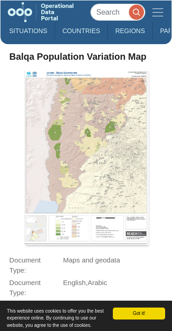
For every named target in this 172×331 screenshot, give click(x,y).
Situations (28, 30)
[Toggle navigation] (157, 12)
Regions (130, 30)
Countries (81, 30)
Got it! (139, 313)
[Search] (117, 12)
